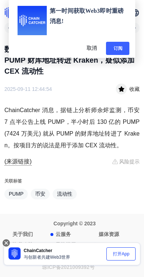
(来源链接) (18, 161)
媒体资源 (109, 234)
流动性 (64, 194)
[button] (135, 12)
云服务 (63, 234)
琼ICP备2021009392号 (68, 267)
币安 (40, 194)
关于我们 (22, 234)
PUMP (16, 194)
